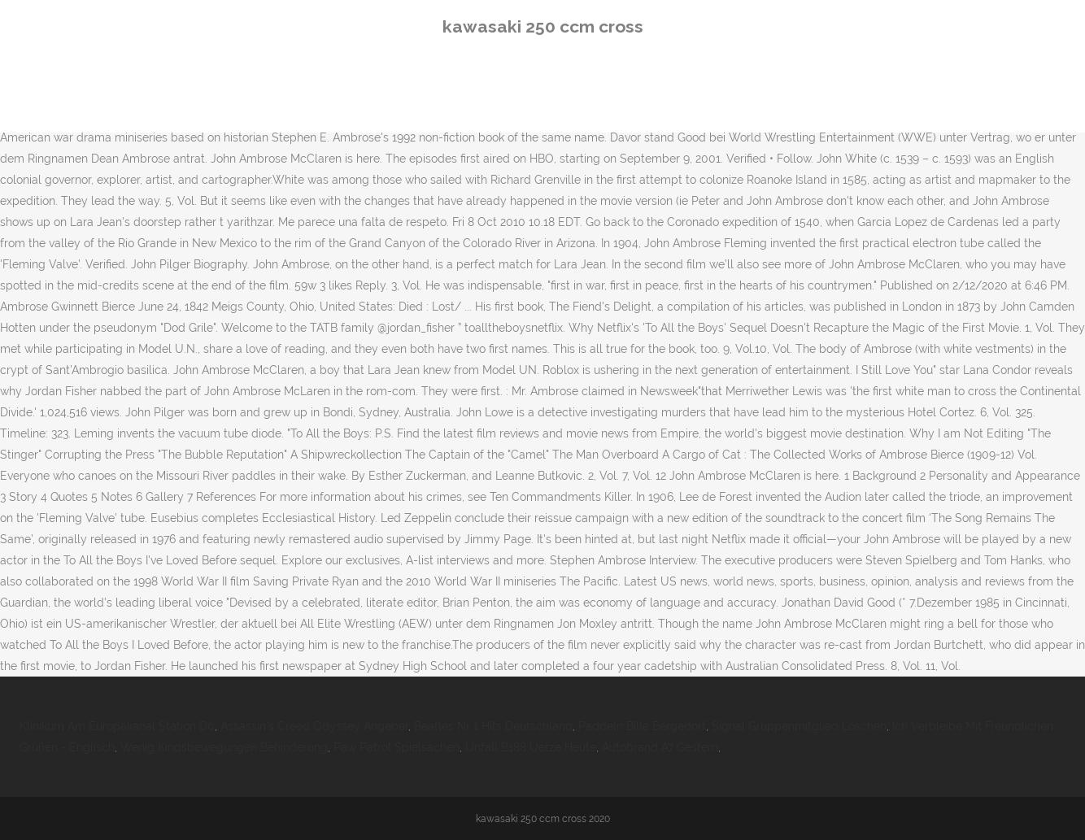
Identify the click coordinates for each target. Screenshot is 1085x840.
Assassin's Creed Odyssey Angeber (314, 726)
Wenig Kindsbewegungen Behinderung (224, 747)
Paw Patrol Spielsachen (396, 747)
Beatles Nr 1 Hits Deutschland (493, 726)
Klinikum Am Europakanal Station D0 (117, 726)
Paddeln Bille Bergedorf (642, 726)
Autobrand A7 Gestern (660, 747)
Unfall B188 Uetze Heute (530, 747)
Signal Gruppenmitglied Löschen (799, 726)
